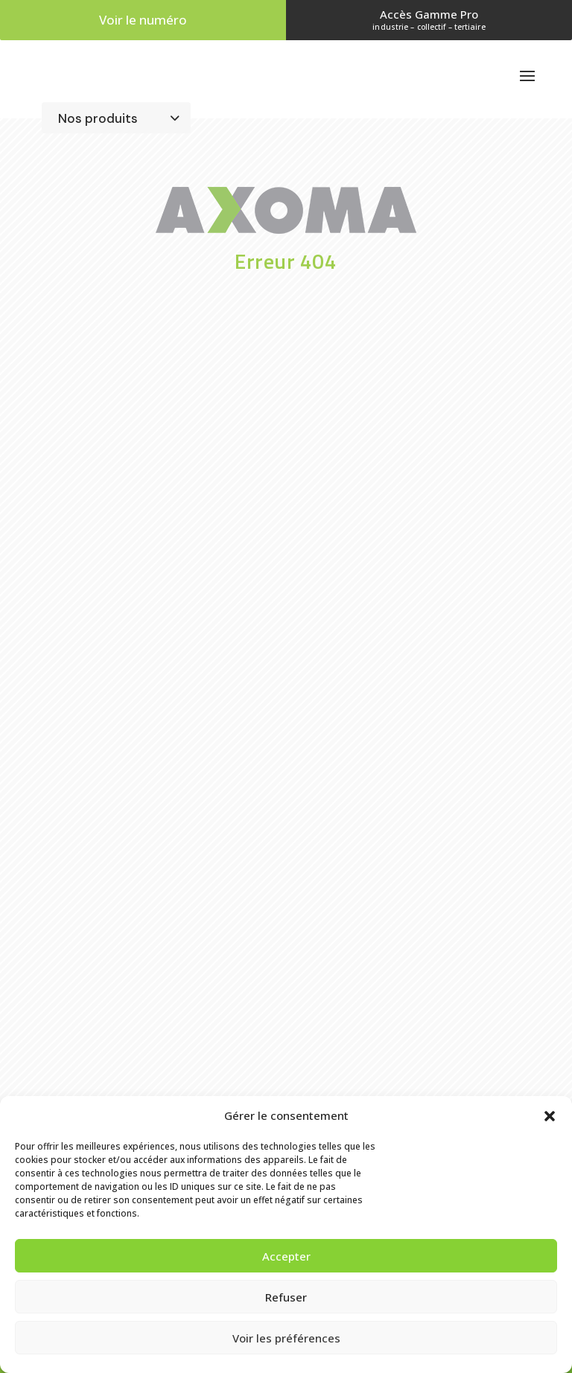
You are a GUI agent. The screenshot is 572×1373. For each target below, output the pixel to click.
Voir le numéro (143, 19)
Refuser (286, 1297)
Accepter (286, 1256)
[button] (549, 1116)
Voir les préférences (286, 1338)
